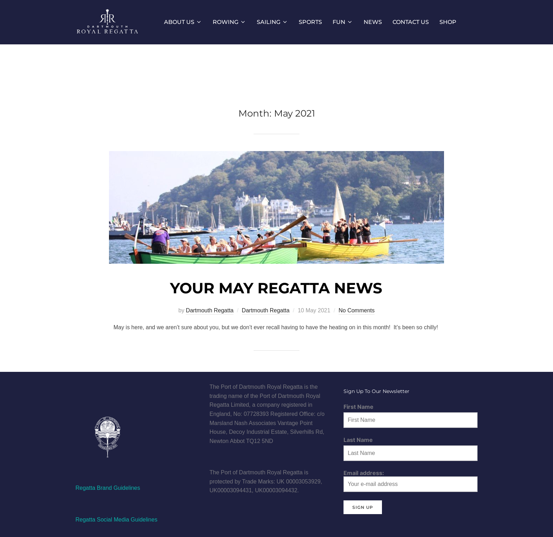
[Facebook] (86, 387)
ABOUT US (183, 22)
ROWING (229, 22)
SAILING (272, 22)
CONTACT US (411, 22)
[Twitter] (107, 387)
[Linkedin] (149, 387)
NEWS (373, 22)
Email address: (411, 480)
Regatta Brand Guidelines (107, 488)
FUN (343, 22)
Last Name (358, 439)
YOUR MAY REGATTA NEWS (276, 288)
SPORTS (310, 22)
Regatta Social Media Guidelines (116, 520)
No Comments (357, 310)
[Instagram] (128, 387)
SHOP (447, 22)
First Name (358, 406)
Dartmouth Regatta (209, 310)
